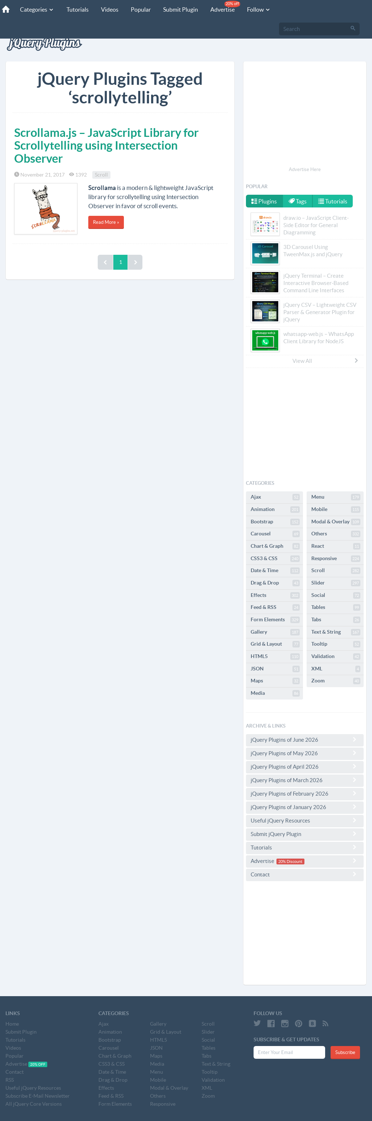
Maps (275, 681)
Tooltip (335, 644)
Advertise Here (305, 169)
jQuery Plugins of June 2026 (305, 739)
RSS (9, 1080)
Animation (275, 509)
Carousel (275, 534)
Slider (335, 583)
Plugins (264, 201)
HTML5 (275, 656)
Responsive (335, 558)
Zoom (335, 681)
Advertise (225, 7)
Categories (37, 9)
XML (335, 669)
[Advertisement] (304, 115)
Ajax (275, 497)
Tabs (335, 620)
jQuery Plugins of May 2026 (305, 753)
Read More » (106, 222)
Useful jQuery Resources (305, 820)
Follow (259, 9)
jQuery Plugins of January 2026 (305, 807)
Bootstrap (275, 522)
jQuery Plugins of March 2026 (305, 780)
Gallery (275, 632)
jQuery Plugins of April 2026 (305, 766)
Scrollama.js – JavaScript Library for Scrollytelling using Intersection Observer (106, 145)
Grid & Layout (275, 644)
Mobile (335, 509)
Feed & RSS (275, 607)
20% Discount (290, 861)
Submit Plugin (180, 9)
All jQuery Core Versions (33, 1104)
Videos (109, 9)
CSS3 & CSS (275, 558)
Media (275, 693)
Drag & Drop (275, 583)
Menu (335, 497)
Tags (297, 201)
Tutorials (77, 9)
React (335, 546)
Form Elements (275, 620)
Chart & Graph (275, 546)
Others (335, 534)
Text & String (335, 632)
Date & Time (275, 570)
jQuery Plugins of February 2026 (305, 793)
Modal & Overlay (335, 522)
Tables (335, 607)
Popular (141, 9)
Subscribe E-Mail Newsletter (37, 1096)
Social (335, 595)
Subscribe (345, 1052)
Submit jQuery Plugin (305, 834)
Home (12, 1024)
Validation (335, 656)
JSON (275, 669)
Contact (305, 874)
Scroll (101, 175)
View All (325, 360)
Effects (275, 595)
